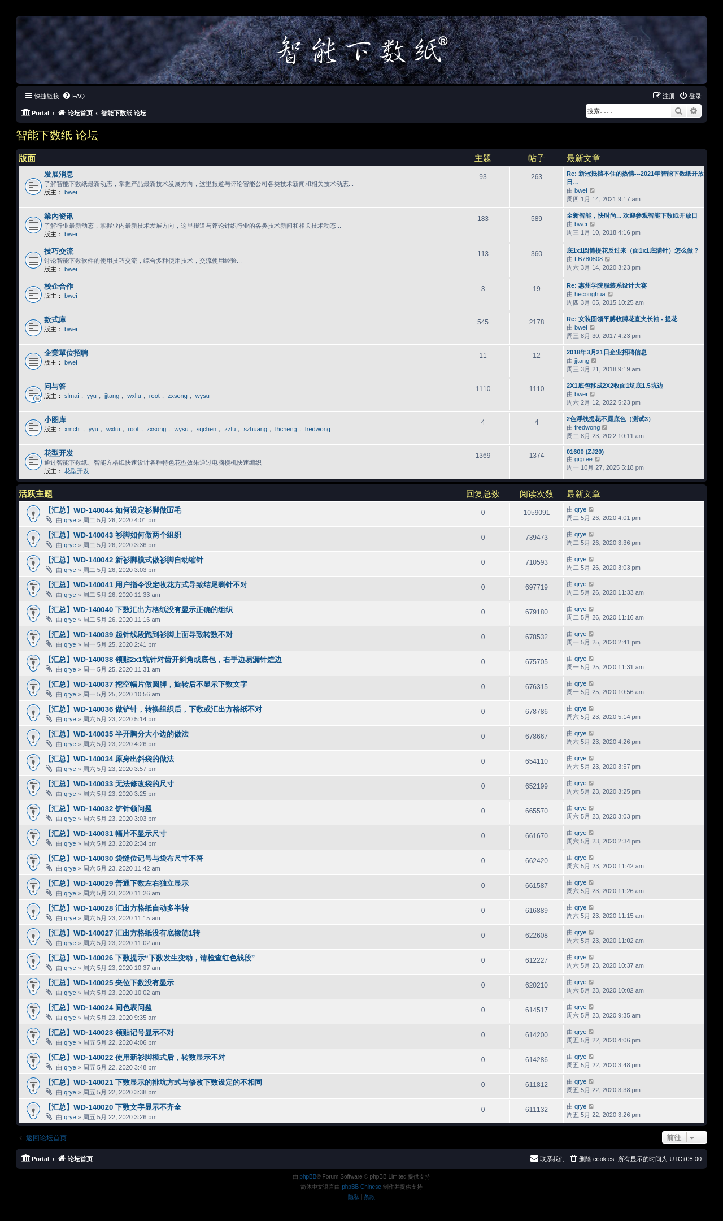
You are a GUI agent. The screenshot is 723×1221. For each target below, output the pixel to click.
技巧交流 (58, 251)
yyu (92, 395)
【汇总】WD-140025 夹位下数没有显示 (109, 982)
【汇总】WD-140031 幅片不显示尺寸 (105, 833)
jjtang (581, 360)
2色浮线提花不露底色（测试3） (610, 418)
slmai (71, 395)
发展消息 (58, 174)
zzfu (230, 429)
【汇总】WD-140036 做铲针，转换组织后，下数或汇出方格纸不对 (153, 709)
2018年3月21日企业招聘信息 (607, 352)
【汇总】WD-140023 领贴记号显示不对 (109, 1032)
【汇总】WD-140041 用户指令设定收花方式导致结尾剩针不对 (145, 585)
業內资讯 (58, 216)
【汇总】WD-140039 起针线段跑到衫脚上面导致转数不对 (138, 634)
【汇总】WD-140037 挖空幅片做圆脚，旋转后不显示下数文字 (145, 684)
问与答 (55, 386)
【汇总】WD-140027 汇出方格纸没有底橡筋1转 (122, 933)
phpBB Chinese (361, 1187)
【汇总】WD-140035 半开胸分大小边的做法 (116, 734)
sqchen (206, 429)
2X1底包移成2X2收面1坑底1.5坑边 (615, 385)
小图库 (55, 419)
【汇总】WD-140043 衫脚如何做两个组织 (112, 535)
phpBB (307, 1177)
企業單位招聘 (66, 353)
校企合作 (58, 286)
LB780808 (588, 259)
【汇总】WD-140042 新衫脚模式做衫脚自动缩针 (123, 560)
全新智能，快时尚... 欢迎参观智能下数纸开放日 (632, 215)
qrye (70, 520)
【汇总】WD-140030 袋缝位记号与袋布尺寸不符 (123, 858)
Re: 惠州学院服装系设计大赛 (607, 285)
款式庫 (55, 319)
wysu (202, 395)
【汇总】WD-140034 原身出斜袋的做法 (109, 759)
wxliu (134, 395)
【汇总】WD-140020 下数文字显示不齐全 (112, 1107)
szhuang (255, 429)
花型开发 (58, 453)
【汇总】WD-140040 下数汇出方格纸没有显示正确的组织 (138, 609)
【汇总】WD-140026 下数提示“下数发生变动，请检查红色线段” (149, 958)
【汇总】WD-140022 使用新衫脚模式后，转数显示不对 (134, 1057)
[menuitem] (73, 96)
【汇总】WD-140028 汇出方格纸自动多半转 (116, 908)
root (154, 395)
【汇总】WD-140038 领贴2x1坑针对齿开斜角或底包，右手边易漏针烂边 (163, 659)
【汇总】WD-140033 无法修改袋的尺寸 (109, 784)
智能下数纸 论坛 (57, 135)
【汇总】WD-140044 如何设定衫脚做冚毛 (112, 510)
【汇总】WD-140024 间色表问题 (98, 1007)
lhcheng (286, 429)
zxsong (178, 395)
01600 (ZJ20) (585, 451)
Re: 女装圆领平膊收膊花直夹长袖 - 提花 (622, 318)
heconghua (589, 294)
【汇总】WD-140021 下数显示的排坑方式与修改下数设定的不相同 (153, 1082)
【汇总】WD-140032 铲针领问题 (98, 808)
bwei (70, 192)
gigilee (583, 459)
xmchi (72, 429)
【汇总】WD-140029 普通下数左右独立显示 (116, 883)
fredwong (317, 429)
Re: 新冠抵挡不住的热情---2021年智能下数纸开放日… (635, 177)
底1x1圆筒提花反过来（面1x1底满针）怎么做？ (633, 250)
